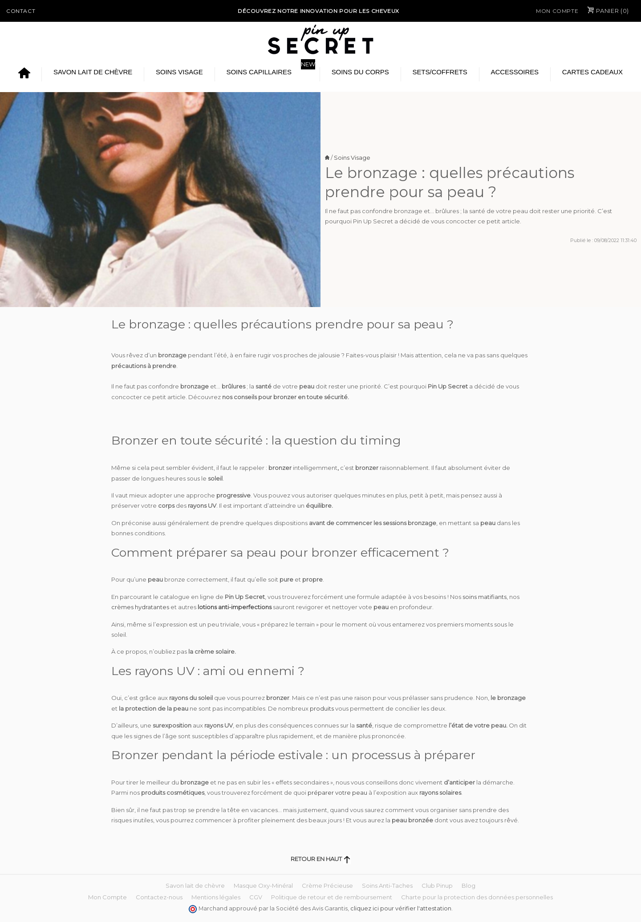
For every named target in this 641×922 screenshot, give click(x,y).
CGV (255, 897)
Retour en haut (321, 858)
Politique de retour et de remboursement (331, 897)
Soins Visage (179, 72)
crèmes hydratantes (140, 607)
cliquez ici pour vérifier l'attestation (400, 908)
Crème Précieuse (327, 885)
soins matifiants (484, 596)
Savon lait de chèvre (92, 72)
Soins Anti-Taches (387, 885)
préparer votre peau (337, 792)
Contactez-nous (159, 897)
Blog (468, 885)
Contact (20, 11)
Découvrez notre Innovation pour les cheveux (318, 11)
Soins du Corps (360, 72)
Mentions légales (215, 897)
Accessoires (515, 72)
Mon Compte (557, 11)
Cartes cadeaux (592, 72)
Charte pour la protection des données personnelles (477, 897)
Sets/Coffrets (439, 72)
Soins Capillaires (259, 72)
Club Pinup (437, 885)
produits (322, 708)
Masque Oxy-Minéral (263, 885)
